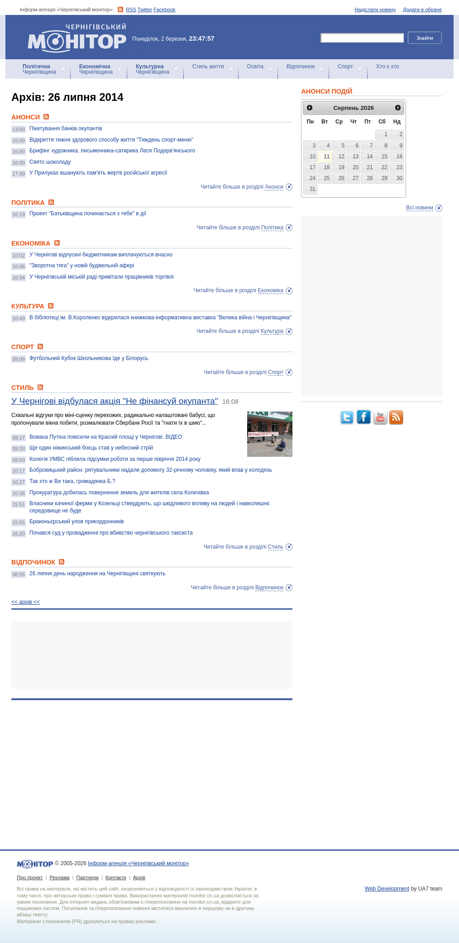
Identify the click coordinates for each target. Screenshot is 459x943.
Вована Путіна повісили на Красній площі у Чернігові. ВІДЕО (105, 437)
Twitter (145, 9)
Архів (139, 877)
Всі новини (419, 207)
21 (370, 167)
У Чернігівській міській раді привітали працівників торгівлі (101, 277)
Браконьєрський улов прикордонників (76, 521)
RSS (131, 9)
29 (384, 178)
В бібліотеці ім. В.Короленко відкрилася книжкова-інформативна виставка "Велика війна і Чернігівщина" (160, 317)
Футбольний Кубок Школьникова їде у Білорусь (88, 358)
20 (356, 167)
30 (399, 178)
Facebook (164, 9)
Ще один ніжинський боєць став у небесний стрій (91, 448)
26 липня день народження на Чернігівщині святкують (97, 573)
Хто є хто (387, 66)
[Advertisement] (151, 655)
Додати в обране (422, 9)
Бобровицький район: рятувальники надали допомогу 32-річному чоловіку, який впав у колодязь (150, 470)
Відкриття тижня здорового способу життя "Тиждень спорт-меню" (111, 140)
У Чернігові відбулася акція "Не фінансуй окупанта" (114, 401)
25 (327, 178)
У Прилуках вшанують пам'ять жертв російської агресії (98, 173)
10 (313, 156)
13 (356, 156)
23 (399, 167)
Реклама (59, 877)
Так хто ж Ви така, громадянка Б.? (72, 481)
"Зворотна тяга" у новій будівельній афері (81, 265)
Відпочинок (301, 66)
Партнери (87, 877)
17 (313, 167)
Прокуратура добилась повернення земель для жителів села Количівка (119, 492)
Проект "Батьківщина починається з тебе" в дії (87, 213)
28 (370, 178)
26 (341, 178)
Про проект (30, 877)
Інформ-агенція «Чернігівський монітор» (80, 37)
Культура (272, 331)
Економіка (270, 290)
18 (327, 167)
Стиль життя (208, 66)
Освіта (255, 66)
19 (341, 167)
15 (384, 156)
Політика (272, 227)
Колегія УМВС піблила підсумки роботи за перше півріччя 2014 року (115, 459)
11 (327, 156)
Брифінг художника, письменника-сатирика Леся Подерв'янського (112, 150)
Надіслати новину (375, 9)
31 (313, 189)
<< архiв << (25, 602)
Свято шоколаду (50, 162)
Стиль (275, 547)
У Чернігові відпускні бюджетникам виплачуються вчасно (100, 254)
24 (313, 178)
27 (356, 178)
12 (341, 156)
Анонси (274, 187)
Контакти (115, 877)
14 (370, 156)
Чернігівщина (39, 69)
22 (384, 167)
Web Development (387, 889)
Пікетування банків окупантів (65, 128)
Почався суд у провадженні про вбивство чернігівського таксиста (111, 533)
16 (399, 156)
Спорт (345, 66)
